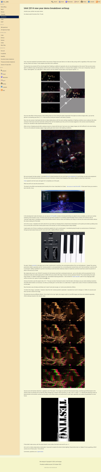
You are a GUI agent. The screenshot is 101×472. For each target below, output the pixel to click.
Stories (2, 12)
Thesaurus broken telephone (8, 62)
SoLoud (3, 50)
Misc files (3, 45)
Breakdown (3, 17)
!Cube (25, 181)
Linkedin (91, 2)
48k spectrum (4, 27)
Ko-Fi (76, 2)
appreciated (40, 451)
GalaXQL (3, 56)
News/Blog (3, 7)
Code (2, 35)
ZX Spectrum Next (5, 29)
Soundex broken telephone (7, 59)
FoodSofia (3, 53)
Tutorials (3, 14)
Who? (2, 9)
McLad (47, 176)
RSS (98, 2)
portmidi (34, 265)
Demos (2, 37)
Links (2, 19)
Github (83, 2)
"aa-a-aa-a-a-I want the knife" (74, 186)
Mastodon (69, 2)
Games (2, 40)
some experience (72, 176)
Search (54, 2)
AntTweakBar (53, 216)
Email (61, 2)
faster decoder (76, 276)
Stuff (2, 22)
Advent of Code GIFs (6, 64)
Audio (2, 42)
